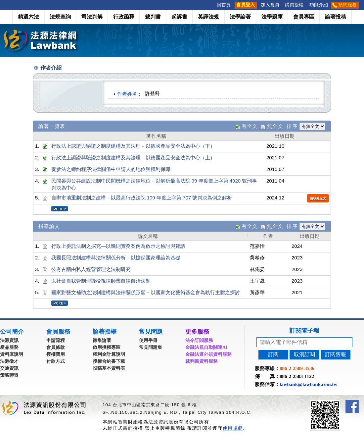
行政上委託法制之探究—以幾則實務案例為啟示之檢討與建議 (118, 246)
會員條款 (55, 347)
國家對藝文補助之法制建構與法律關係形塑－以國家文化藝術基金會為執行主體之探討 (145, 292)
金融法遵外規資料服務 (208, 354)
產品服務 (9, 347)
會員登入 (245, 4)
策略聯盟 (9, 375)
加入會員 (270, 4)
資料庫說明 (11, 354)
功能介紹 (318, 4)
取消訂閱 (304, 354)
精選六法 (28, 17)
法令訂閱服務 (199, 340)
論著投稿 (335, 17)
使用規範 (233, 428)
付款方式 (55, 361)
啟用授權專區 (106, 347)
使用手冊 (148, 340)
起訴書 (179, 17)
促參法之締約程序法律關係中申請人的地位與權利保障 (110, 169)
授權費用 (55, 354)
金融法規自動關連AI (206, 347)
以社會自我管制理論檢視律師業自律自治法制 (101, 281)
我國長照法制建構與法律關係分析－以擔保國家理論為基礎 (115, 257)
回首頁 (224, 4)
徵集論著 (102, 340)
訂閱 (273, 354)
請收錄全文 (318, 198)
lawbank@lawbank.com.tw (308, 384)
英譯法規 (208, 17)
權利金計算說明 (109, 354)
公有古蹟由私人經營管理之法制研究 (91, 269)
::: (212, 4)
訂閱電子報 (304, 330)
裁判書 (153, 17)
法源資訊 (9, 340)
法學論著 (240, 17)
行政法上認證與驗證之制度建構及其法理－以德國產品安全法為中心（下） (133, 146)
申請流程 (55, 340)
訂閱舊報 (335, 354)
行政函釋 (123, 17)
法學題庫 (272, 17)
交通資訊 (9, 368)
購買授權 (294, 4)
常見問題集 (150, 347)
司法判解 (92, 17)
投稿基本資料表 (109, 368)
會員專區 (303, 17)
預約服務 (347, 4)
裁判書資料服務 (201, 361)
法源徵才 (9, 361)
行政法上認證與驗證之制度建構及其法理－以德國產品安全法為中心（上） (133, 157)
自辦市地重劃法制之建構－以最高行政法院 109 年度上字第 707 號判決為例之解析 (141, 197)
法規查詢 (60, 17)
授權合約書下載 (109, 361)
